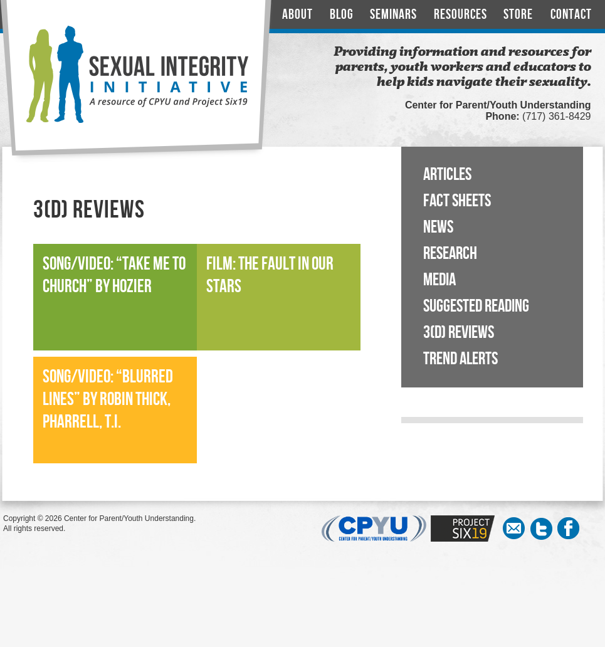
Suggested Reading (476, 306)
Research (450, 253)
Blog (342, 14)
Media (439, 280)
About (297, 14)
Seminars (393, 14)
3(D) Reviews (458, 332)
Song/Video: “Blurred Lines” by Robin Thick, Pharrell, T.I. (108, 399)
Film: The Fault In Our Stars (270, 275)
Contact (571, 14)
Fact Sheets (457, 201)
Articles (447, 174)
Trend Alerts (460, 359)
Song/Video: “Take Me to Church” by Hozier (114, 275)
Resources (460, 14)
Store (518, 14)
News (438, 227)
